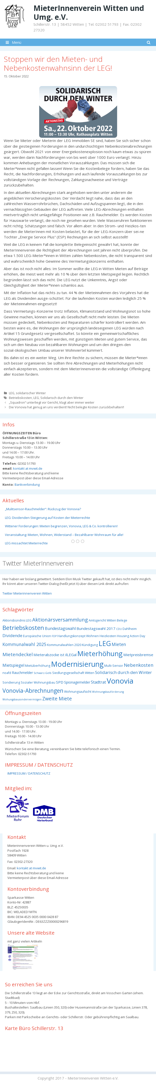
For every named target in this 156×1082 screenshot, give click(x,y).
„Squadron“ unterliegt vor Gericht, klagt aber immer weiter (51, 402)
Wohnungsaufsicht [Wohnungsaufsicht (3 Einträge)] (77, 692)
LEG (11, 393)
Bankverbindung (27, 484)
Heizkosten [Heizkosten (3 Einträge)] (108, 636)
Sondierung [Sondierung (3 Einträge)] (11, 682)
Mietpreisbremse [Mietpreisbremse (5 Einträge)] (138, 654)
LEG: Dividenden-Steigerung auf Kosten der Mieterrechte (47, 517)
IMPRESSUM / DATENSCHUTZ (28, 773)
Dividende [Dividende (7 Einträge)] (12, 635)
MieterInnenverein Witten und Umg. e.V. (88, 12)
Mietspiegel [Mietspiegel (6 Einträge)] (13, 665)
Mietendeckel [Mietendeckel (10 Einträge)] (17, 654)
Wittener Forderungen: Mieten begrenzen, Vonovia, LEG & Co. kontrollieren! (61, 526)
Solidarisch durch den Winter (61, 397)
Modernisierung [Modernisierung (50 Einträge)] (77, 664)
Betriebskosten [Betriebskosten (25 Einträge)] (23, 627)
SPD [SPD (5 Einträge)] (59, 682)
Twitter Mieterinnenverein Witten (27, 593)
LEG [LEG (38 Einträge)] (105, 643)
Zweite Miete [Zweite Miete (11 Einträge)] (57, 698)
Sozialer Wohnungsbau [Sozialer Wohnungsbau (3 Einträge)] (38, 682)
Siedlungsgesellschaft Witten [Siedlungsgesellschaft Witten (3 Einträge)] (73, 673)
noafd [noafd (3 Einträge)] (6, 673)
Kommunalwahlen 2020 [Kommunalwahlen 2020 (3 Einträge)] (64, 645)
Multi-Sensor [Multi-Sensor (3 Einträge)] (113, 666)
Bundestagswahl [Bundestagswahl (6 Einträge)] (60, 628)
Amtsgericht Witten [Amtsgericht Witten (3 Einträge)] (102, 620)
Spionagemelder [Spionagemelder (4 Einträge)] (77, 682)
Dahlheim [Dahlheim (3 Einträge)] (130, 629)
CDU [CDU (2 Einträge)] (119, 629)
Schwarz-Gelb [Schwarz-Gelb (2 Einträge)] (43, 673)
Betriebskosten (20, 397)
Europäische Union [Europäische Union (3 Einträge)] (37, 636)
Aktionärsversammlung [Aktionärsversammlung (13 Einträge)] (60, 619)
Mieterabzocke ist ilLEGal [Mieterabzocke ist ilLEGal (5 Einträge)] (55, 654)
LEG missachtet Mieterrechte (26, 543)
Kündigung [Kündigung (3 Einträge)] (90, 645)
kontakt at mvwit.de (27, 468)
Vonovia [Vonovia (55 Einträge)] (120, 681)
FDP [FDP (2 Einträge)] (54, 636)
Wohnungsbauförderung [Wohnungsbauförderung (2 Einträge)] (108, 691)
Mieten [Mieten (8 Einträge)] (119, 644)
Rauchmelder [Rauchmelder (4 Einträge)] (22, 672)
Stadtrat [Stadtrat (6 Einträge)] (98, 682)
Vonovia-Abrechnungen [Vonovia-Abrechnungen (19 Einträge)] (32, 690)
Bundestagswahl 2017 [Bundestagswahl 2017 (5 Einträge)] (96, 628)
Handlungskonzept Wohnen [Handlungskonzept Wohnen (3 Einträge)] (78, 636)
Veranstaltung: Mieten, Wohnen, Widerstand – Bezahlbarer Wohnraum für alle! (64, 534)
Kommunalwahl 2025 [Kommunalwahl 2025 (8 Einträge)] (24, 644)
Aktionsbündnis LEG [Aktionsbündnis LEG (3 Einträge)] (16, 620)
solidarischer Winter (31, 393)
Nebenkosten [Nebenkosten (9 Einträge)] (138, 665)
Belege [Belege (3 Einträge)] (122, 620)
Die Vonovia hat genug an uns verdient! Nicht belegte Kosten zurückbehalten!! (66, 407)
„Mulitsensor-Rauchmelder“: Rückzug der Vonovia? (43, 509)
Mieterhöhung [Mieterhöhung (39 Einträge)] (100, 653)
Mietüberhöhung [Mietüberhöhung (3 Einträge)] (37, 666)
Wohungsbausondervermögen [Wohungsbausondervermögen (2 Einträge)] (22, 699)
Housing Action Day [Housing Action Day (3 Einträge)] (131, 636)
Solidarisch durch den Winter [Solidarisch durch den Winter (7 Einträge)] (123, 672)
